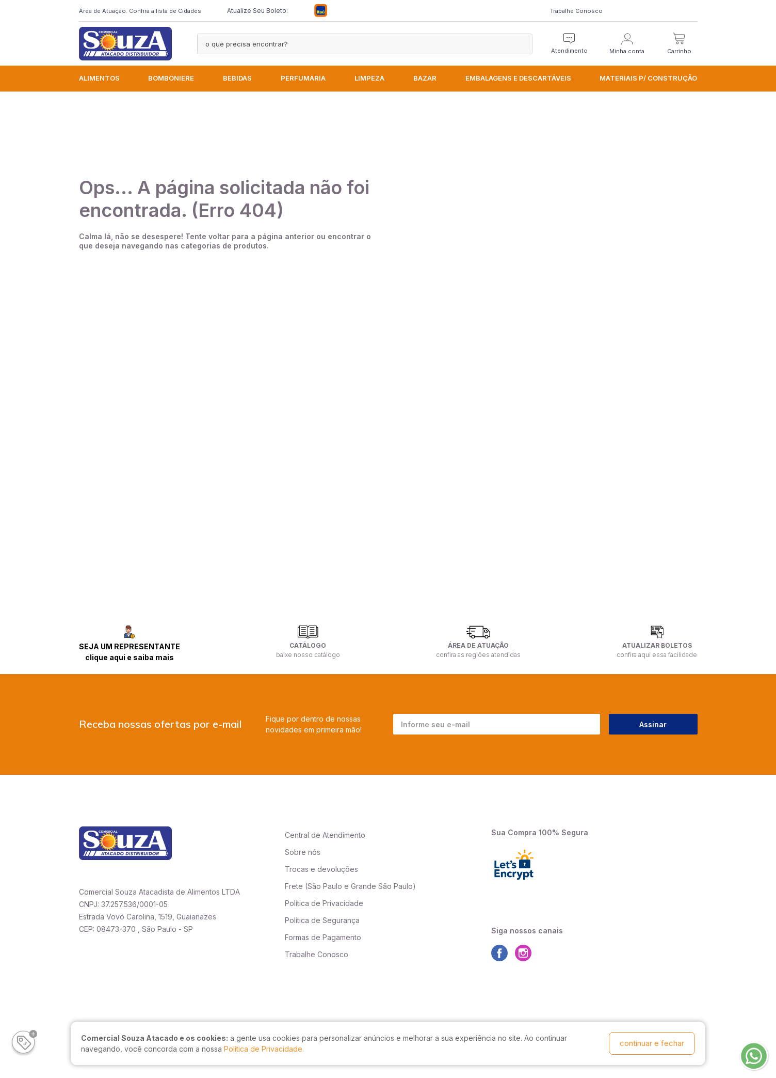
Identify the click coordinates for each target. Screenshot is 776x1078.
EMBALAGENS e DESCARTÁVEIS (518, 78)
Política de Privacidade (324, 903)
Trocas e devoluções (321, 869)
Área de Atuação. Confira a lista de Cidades (140, 10)
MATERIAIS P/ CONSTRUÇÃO (648, 78)
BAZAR (424, 78)
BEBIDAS (237, 78)
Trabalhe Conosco (576, 10)
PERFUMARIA (303, 78)
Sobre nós (302, 852)
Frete (294, 886)
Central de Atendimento (325, 835)
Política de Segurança (322, 920)
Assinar (653, 724)
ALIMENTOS (99, 78)
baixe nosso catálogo (308, 655)
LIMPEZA (369, 78)
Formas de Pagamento (323, 937)
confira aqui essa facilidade (657, 655)
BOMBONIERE (171, 78)
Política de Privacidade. (264, 1048)
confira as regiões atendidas (478, 655)
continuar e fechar (652, 1043)
